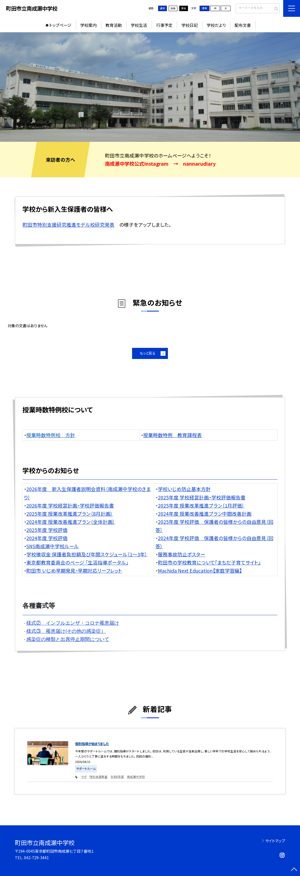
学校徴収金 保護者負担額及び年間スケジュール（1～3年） (86, 554)
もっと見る (147, 353)
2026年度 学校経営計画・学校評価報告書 (70, 505)
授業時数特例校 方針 (50, 434)
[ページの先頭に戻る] (294, 870)
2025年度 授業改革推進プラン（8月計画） (69, 513)
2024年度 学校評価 (47, 537)
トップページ (60, 25)
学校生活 (139, 25)
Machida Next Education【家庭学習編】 (200, 570)
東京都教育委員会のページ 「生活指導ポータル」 (77, 562)
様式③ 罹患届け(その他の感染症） (66, 631)
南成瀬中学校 (136, 777)
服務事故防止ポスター (181, 554)
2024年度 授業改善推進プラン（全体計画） (70, 521)
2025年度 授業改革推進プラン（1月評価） (201, 505)
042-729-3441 (36, 857)
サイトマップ (275, 840)
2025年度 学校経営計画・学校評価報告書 (201, 497)
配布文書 (243, 25)
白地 (173, 8)
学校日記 (189, 25)
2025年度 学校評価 (47, 529)
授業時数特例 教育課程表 (172, 434)
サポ (84, 777)
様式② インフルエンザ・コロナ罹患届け (72, 623)
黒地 (183, 8)
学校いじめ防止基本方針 (184, 488)
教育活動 (114, 25)
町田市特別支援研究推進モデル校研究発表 (68, 224)
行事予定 (164, 25)
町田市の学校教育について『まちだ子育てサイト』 (209, 562)
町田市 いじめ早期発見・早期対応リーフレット (74, 570)
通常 (162, 8)
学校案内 (88, 25)
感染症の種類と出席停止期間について (67, 639)
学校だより (216, 25)
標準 (204, 8)
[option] (150, 87)
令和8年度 (117, 777)
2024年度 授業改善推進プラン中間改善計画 (204, 513)
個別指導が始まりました (92, 743)
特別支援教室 (98, 777)
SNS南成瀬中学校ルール (52, 546)
